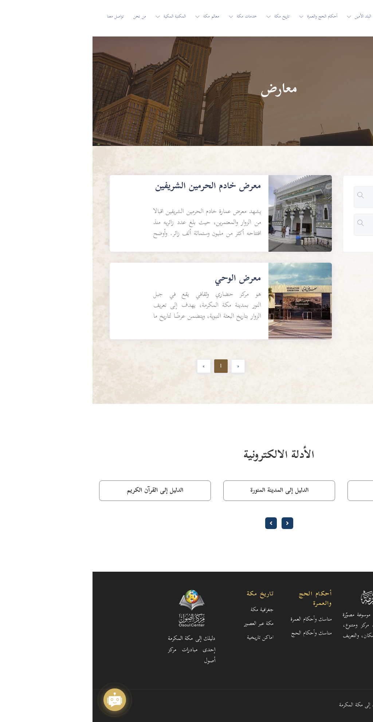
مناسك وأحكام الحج (219, 633)
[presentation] (195, 523)
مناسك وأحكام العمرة (218, 620)
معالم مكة (119, 17)
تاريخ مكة (189, 17)
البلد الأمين (270, 17)
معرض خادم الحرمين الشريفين (116, 187)
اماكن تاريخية (167, 638)
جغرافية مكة (169, 610)
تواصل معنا (23, 17)
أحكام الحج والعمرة (230, 17)
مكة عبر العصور (166, 624)
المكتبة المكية (82, 17)
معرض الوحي (145, 279)
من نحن (47, 17)
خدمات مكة (154, 17)
